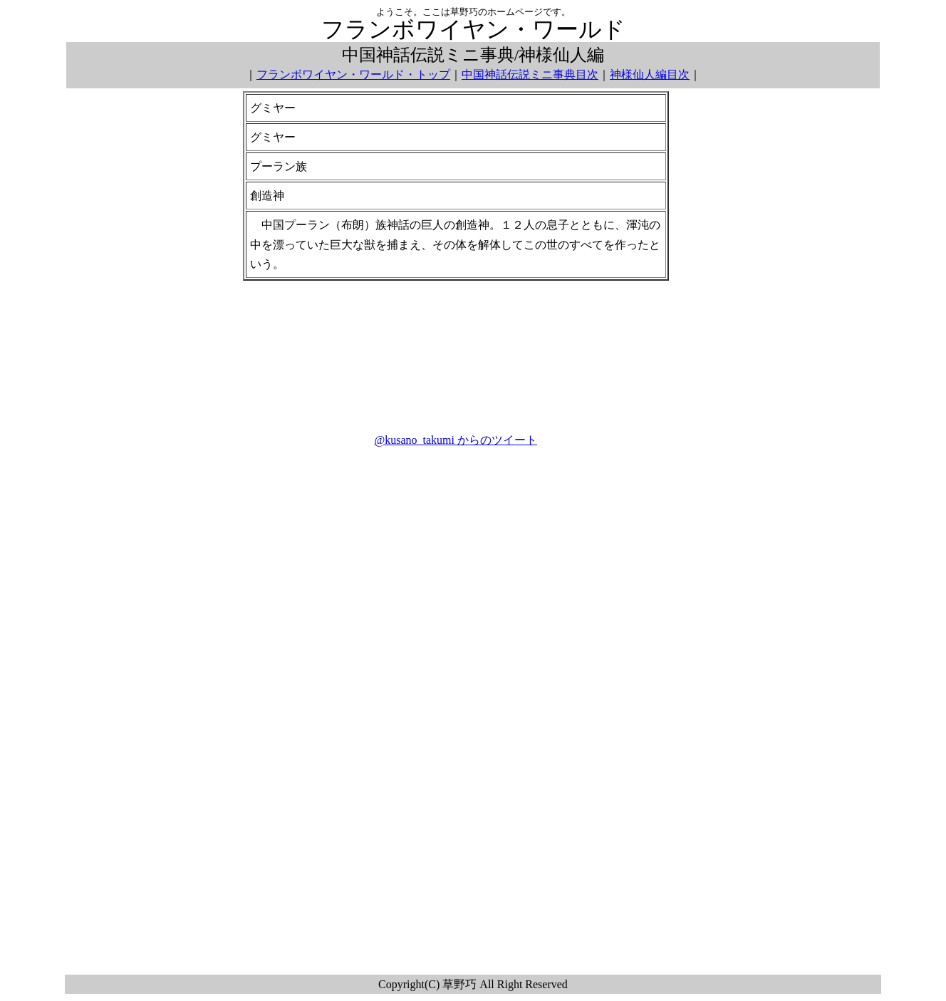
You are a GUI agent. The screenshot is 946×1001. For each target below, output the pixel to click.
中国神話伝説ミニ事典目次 (530, 74)
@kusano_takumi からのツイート (455, 440)
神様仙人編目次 (650, 74)
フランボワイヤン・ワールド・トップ (353, 74)
